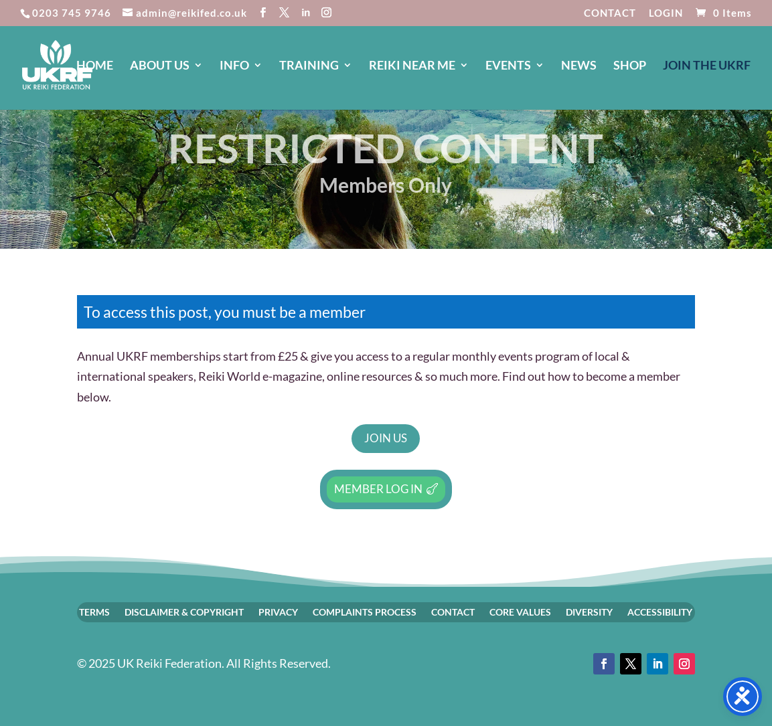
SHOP (629, 66)
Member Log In (378, 489)
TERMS (94, 611)
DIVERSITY (589, 611)
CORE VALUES (520, 611)
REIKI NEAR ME (412, 66)
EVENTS (508, 66)
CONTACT (610, 13)
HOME (94, 66)
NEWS (579, 66)
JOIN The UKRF (707, 66)
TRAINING (309, 66)
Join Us (385, 438)
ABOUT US (159, 66)
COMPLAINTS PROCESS (364, 611)
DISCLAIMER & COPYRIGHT (184, 611)
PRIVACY (278, 611)
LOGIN (666, 13)
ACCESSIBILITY (659, 611)
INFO (234, 66)
